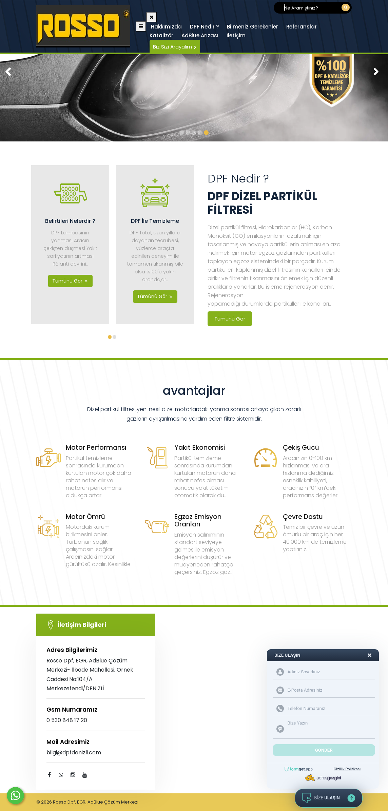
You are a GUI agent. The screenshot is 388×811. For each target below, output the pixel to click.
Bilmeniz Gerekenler (252, 26)
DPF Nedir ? (204, 26)
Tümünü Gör (229, 318)
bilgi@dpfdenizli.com (73, 752)
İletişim (236, 35)
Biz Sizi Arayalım (175, 46)
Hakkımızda (166, 26)
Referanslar (301, 26)
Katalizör (161, 35)
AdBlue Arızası (199, 35)
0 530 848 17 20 (66, 720)
